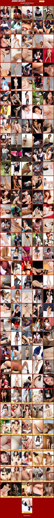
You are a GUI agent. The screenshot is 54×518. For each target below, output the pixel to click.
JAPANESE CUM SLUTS (18, 1)
